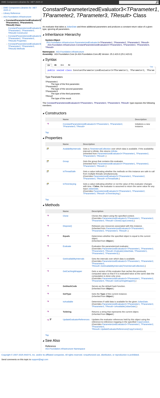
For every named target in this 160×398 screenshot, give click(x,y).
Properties (52, 138)
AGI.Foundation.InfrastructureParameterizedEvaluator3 (72, 42)
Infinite (114, 151)
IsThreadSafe (69, 171)
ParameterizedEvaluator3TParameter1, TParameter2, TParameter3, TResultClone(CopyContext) (123, 219)
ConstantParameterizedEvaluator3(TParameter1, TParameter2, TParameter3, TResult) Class (23, 22)
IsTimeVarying (69, 184)
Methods (51, 205)
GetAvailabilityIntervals (73, 259)
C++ (62, 65)
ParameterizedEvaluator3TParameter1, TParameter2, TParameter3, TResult (118, 229)
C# (49, 65)
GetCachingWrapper (72, 271)
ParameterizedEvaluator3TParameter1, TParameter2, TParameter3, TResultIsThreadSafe (114, 177)
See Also (51, 340)
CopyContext (143, 322)
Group (66, 161)
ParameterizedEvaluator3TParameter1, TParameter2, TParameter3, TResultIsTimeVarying (114, 192)
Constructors (54, 113)
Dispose (67, 226)
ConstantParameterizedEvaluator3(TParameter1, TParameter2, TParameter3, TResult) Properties (24, 38)
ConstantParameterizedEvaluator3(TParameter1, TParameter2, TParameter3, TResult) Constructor (24, 30)
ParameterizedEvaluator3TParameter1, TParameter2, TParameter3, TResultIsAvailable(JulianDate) (123, 305)
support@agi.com (39, 359)
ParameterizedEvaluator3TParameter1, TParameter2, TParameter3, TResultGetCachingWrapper (123, 279)
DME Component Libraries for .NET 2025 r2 (20, 8)
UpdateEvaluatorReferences (76, 319)
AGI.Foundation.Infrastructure (17, 16)
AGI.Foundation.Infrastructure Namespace (65, 349)
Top (47, 132)
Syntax (50, 59)
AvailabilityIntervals (72, 149)
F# (69, 65)
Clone (65, 216)
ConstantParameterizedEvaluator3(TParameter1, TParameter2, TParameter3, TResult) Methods (24, 46)
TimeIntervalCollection (100, 149)
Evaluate (67, 246)
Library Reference (11, 13)
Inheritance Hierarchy (62, 34)
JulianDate (72, 26)
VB (55, 65)
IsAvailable (68, 301)
